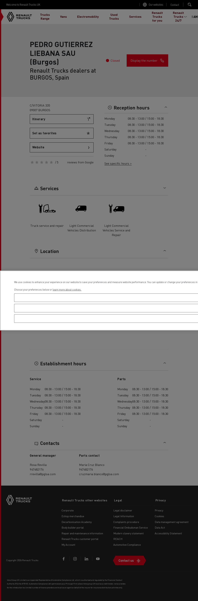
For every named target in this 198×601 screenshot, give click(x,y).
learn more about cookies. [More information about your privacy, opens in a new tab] (67, 289)
